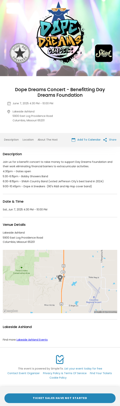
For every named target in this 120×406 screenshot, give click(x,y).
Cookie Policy (58, 378)
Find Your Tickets (101, 373)
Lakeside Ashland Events (32, 340)
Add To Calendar (86, 140)
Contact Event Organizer (23, 373)
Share (109, 140)
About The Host (48, 140)
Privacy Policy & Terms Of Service (65, 373)
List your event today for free (83, 368)
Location (28, 140)
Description (11, 140)
